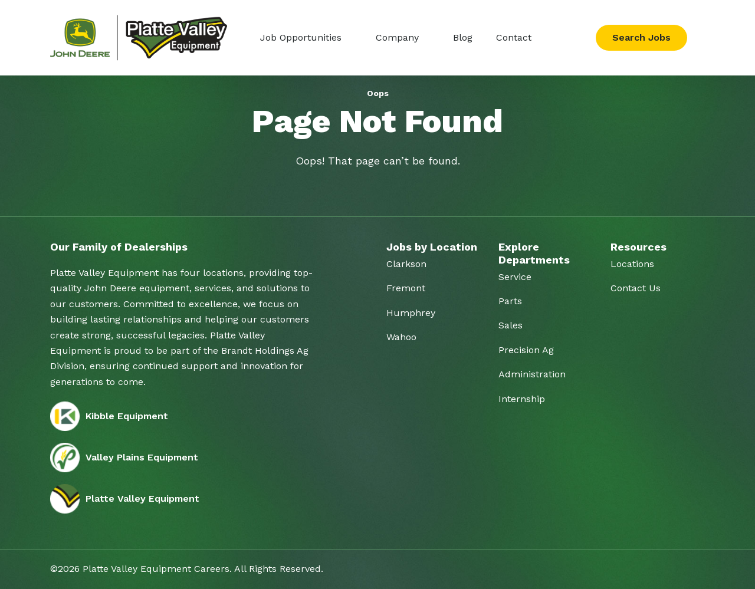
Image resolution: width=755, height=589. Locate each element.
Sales (510, 325)
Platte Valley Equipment (124, 499)
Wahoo (401, 337)
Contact (513, 37)
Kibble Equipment (109, 416)
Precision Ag (526, 350)
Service (514, 276)
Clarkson (406, 263)
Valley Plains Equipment (124, 457)
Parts (510, 301)
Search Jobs (641, 37)
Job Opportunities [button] (302, 37)
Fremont (405, 288)
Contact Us (635, 288)
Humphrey (410, 312)
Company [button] (399, 37)
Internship (521, 398)
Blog (462, 37)
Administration (532, 374)
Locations (632, 263)
